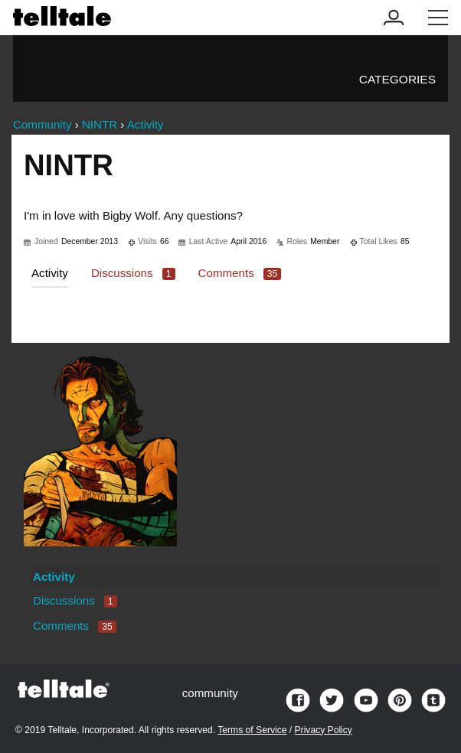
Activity (49, 272)
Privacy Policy (323, 730)
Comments (240, 272)
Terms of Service (251, 730)
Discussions (133, 272)
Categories (397, 79)
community (210, 692)
